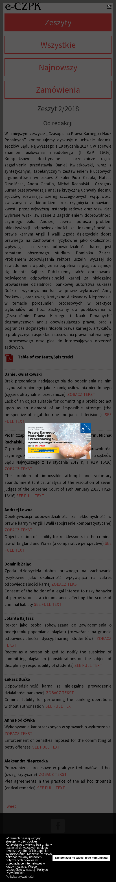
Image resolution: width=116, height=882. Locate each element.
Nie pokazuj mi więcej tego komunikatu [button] (81, 857)
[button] (25, 873)
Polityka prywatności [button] (20, 876)
